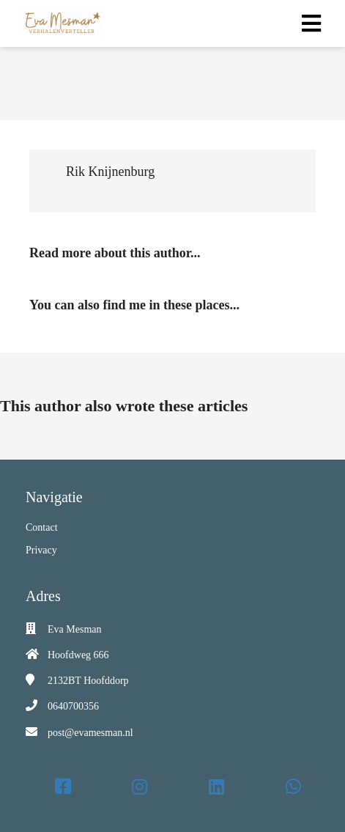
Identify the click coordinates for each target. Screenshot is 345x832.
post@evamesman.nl (90, 732)
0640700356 (73, 706)
